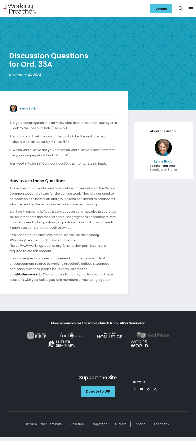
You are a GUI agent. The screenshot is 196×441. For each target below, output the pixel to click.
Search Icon (180, 8)
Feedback (161, 424)
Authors (121, 424)
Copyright (99, 424)
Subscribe (76, 424)
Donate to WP (98, 391)
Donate (161, 9)
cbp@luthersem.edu (26, 274)
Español (140, 424)
